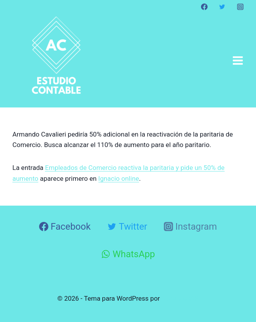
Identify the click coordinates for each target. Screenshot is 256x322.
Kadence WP (180, 298)
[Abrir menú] (238, 60)
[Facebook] (204, 6)
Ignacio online (118, 178)
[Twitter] (222, 6)
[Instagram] (240, 6)
